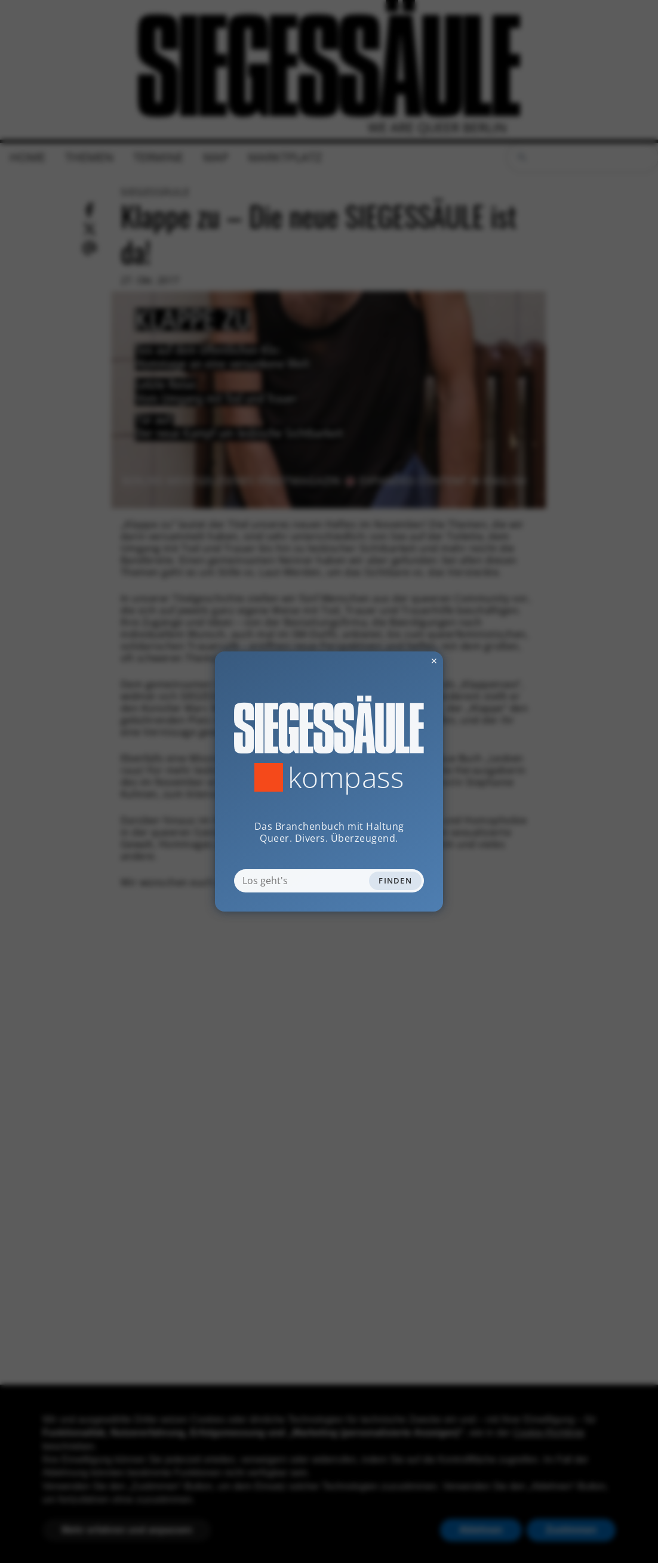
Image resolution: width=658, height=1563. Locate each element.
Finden (395, 880)
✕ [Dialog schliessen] (404, 660)
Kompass (346, 777)
